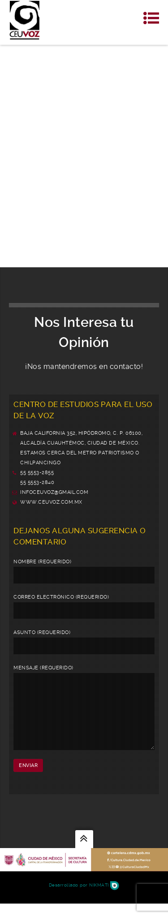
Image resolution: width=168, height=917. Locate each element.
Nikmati (104, 898)
